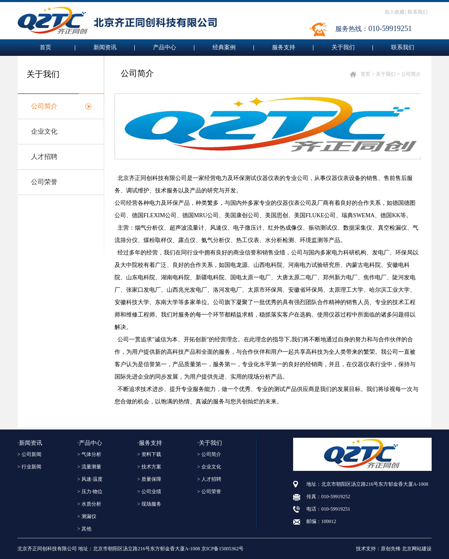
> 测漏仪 (86, 516)
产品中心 (164, 47)
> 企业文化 (209, 467)
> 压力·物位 (90, 491)
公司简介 (44, 106)
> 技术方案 (149, 467)
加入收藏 (394, 12)
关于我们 (343, 47)
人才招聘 (44, 156)
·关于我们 (209, 443)
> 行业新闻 (29, 467)
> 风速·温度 (90, 479)
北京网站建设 (417, 549)
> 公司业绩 (149, 491)
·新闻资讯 (29, 443)
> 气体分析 (89, 454)
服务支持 (283, 47)
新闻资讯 (105, 47)
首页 (45, 47)
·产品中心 (89, 443)
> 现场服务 (149, 504)
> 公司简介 (209, 454)
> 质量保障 (149, 479)
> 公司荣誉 (209, 491)
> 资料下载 (149, 454)
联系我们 (418, 12)
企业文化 (44, 131)
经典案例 (224, 47)
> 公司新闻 (29, 454)
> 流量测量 (89, 467)
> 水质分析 (89, 504)
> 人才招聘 (209, 479)
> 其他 (84, 529)
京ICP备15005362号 (222, 549)
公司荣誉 (44, 181)
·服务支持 (149, 443)
